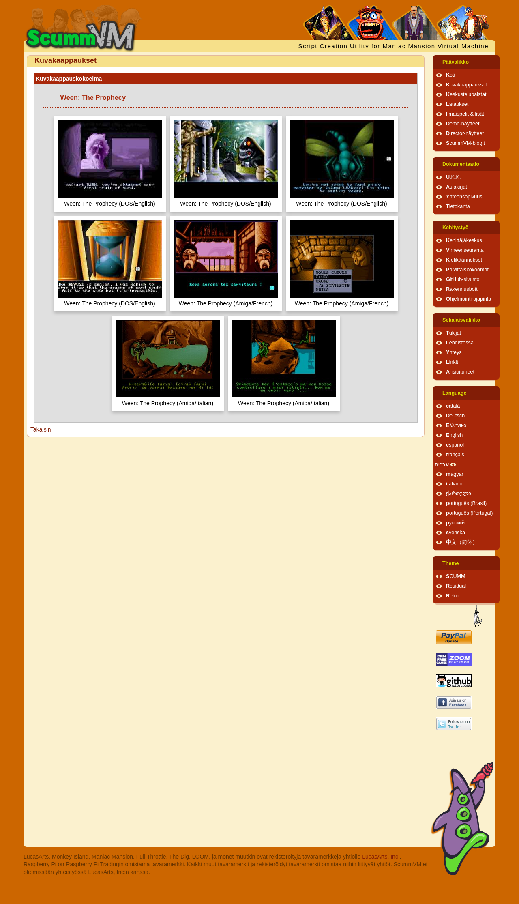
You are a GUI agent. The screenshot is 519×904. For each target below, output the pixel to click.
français (455, 454)
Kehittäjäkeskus (464, 240)
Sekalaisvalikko (461, 320)
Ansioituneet (460, 372)
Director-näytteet (465, 133)
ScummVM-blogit (465, 143)
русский (455, 523)
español (455, 445)
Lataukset (457, 104)
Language (454, 393)
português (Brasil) (466, 503)
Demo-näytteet (463, 124)
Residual (456, 586)
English (454, 435)
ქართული (458, 493)
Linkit (452, 362)
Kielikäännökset (464, 260)
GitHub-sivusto (463, 279)
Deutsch (455, 416)
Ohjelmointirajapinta (468, 299)
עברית (442, 464)
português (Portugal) (469, 513)
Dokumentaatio (460, 164)
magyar (454, 474)
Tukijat (453, 333)
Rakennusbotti (462, 289)
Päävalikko (455, 62)
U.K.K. (453, 177)
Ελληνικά (456, 425)
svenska (455, 532)
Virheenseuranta (464, 250)
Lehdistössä (460, 343)
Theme (450, 563)
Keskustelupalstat (466, 94)
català (453, 406)
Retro (452, 596)
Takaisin (40, 429)
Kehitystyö (455, 227)
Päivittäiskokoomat (467, 270)
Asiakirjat (456, 187)
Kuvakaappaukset (466, 85)
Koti (450, 75)
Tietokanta (458, 206)
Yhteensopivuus (464, 197)
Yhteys (454, 352)
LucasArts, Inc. (381, 856)
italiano (454, 484)
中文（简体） (462, 542)
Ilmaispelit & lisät (465, 114)
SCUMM (455, 576)
